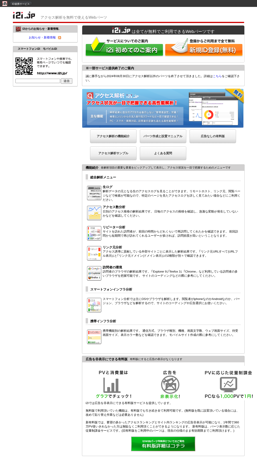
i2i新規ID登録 (204, 48)
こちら (217, 76)
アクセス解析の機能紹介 (113, 136)
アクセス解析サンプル (113, 153)
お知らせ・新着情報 (42, 37)
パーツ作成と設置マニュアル (162, 136)
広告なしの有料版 (213, 136)
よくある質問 (163, 153)
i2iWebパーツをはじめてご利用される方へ (123, 48)
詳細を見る (163, 444)
